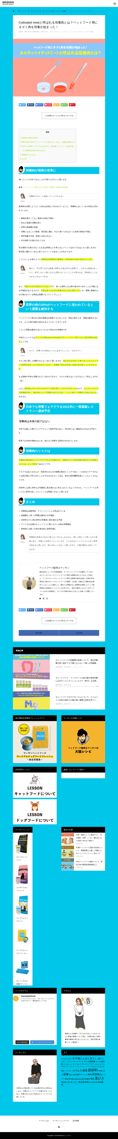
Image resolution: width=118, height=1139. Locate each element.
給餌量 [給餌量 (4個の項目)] (76, 1079)
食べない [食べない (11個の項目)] (74, 1082)
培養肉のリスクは (27, 155)
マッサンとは (44, 1121)
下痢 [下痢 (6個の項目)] (73, 1071)
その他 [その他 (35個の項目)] (76, 1058)
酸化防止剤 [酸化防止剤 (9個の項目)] (65, 1082)
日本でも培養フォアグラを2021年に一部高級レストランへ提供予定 (47, 146)
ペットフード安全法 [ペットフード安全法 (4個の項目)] (90, 1066)
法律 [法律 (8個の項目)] (74, 1075)
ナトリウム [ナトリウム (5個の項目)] (80, 1066)
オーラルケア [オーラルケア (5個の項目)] (77, 1064)
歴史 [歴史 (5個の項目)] (70, 1075)
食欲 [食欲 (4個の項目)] (90, 1082)
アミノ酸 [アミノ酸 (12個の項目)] (96, 1059)
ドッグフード (65, 32)
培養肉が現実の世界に (29, 138)
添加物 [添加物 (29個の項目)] (96, 1074)
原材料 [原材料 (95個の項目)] (93, 1070)
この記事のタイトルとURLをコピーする (59, 116)
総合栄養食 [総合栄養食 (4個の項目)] (81, 1079)
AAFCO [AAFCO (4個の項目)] (63, 1058)
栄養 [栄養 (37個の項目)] (66, 1074)
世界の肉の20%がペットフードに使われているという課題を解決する (47, 142)
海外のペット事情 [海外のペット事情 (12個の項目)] (84, 1074)
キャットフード (55, 32)
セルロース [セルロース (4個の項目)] (98, 1064)
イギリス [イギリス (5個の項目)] (69, 1061)
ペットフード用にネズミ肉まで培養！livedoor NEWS (46, 187)
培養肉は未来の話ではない (34, 150)
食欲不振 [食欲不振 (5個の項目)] (95, 1082)
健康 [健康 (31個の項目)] (84, 1070)
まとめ (23, 159)
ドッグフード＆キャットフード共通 (82, 32)
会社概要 (76, 1121)
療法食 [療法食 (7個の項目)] (67, 1079)
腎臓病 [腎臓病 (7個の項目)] (87, 1079)
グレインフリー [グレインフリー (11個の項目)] (88, 1064)
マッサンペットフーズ (61, 1121)
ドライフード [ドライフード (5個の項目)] (72, 1066)
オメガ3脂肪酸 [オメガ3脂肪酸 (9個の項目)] (89, 1061)
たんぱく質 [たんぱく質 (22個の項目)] (86, 1058)
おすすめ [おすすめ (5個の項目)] (69, 1059)
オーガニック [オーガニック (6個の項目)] (67, 1064)
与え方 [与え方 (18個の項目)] (78, 1070)
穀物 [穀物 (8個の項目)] (72, 1079)
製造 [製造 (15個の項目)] (92, 1079)
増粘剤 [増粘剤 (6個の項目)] (100, 1071)
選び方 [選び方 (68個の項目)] (99, 1078)
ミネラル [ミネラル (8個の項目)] (68, 1071)
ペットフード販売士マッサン (54, 567)
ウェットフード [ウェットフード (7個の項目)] (78, 1061)
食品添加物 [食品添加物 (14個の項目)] (83, 1082)
